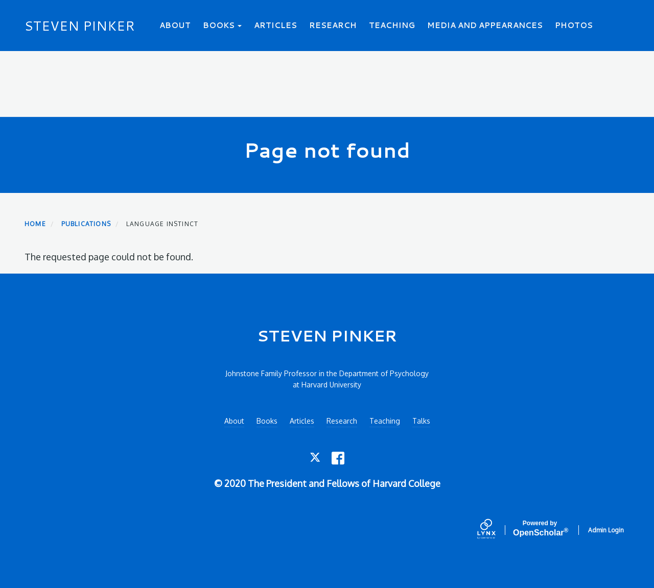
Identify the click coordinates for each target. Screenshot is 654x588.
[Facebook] (338, 458)
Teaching (392, 25)
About (175, 25)
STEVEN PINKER (80, 25)
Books (222, 25)
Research (333, 25)
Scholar (540, 528)
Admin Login (606, 530)
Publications (86, 224)
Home (35, 224)
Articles (275, 25)
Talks (421, 420)
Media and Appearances (485, 25)
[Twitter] (316, 458)
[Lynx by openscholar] (495, 530)
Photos (574, 25)
